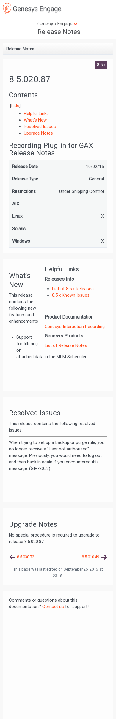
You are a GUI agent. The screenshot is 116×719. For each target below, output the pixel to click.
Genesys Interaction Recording (75, 326)
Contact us (53, 606)
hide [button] (15, 105)
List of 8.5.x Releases (73, 288)
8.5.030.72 (25, 557)
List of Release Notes (66, 345)
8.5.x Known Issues (71, 295)
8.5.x (101, 64)
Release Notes (58, 31)
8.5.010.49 (90, 557)
